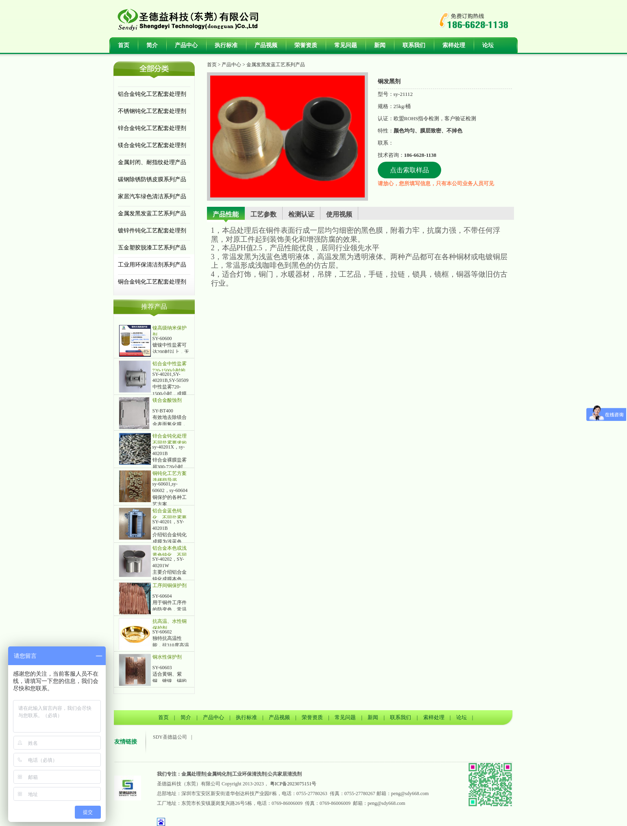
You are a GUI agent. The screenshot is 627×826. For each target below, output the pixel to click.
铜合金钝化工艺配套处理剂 (152, 282)
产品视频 (266, 45)
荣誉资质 (305, 45)
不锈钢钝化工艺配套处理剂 (152, 111)
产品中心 (186, 45)
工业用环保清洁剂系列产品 (152, 265)
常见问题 (345, 45)
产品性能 (226, 214)
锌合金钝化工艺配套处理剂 (152, 128)
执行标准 (226, 45)
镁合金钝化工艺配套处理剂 (152, 145)
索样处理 (453, 45)
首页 (123, 45)
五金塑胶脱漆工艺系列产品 (152, 248)
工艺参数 (263, 214)
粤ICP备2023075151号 (293, 784)
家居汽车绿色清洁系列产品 (152, 196)
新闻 (379, 45)
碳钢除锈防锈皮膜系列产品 (152, 179)
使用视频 (339, 214)
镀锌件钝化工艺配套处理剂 (152, 231)
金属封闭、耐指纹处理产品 (152, 162)
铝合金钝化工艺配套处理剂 (152, 94)
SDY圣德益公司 (170, 737)
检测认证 (301, 214)
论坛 (488, 45)
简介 (152, 45)
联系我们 (414, 45)
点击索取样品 (409, 170)
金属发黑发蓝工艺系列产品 (152, 213)
